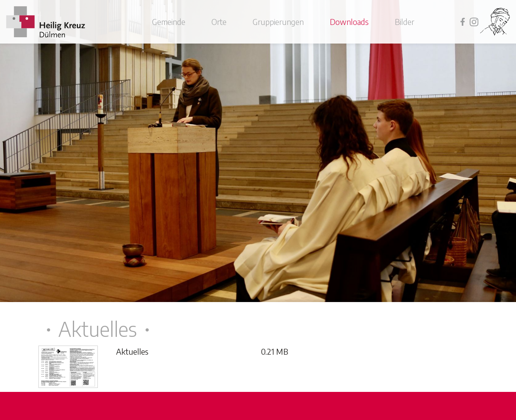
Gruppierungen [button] (278, 22)
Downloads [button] (349, 22)
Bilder (404, 22)
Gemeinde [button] (168, 22)
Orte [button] (219, 22)
